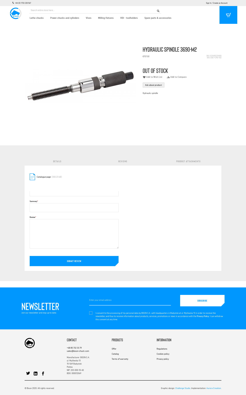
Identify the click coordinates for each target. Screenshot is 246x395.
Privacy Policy (203, 316)
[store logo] (15, 12)
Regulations (162, 348)
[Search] (158, 11)
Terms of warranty (120, 359)
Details (57, 161)
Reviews (122, 161)
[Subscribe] (202, 300)
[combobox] (95, 11)
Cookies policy (163, 354)
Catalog (115, 354)
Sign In (208, 3)
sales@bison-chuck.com (78, 351)
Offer (114, 348)
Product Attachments (188, 161)
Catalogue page (44, 177)
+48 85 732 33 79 (74, 348)
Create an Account (220, 3)
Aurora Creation (213, 388)
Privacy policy (163, 359)
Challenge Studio (182, 388)
